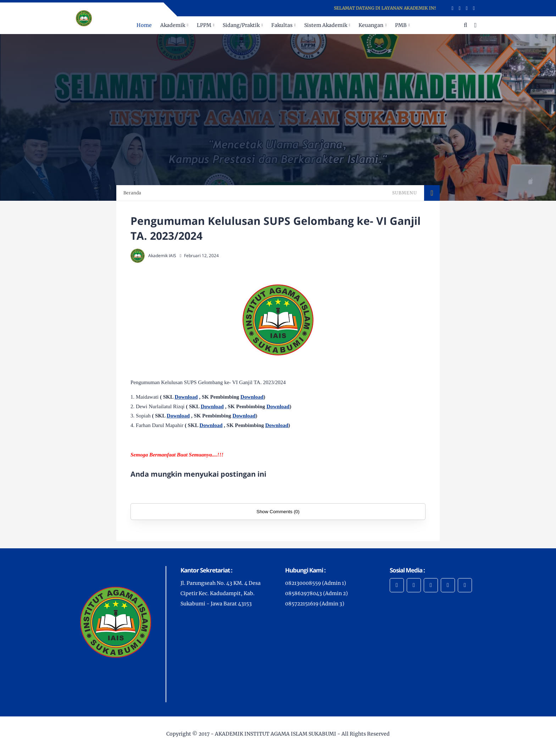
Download (186, 397)
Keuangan (370, 25)
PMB (401, 25)
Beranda (132, 192)
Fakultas (282, 25)
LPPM (204, 25)
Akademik (172, 25)
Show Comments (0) (277, 511)
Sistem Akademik (325, 25)
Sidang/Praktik (241, 25)
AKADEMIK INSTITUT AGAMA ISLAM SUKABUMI (275, 734)
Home (144, 25)
